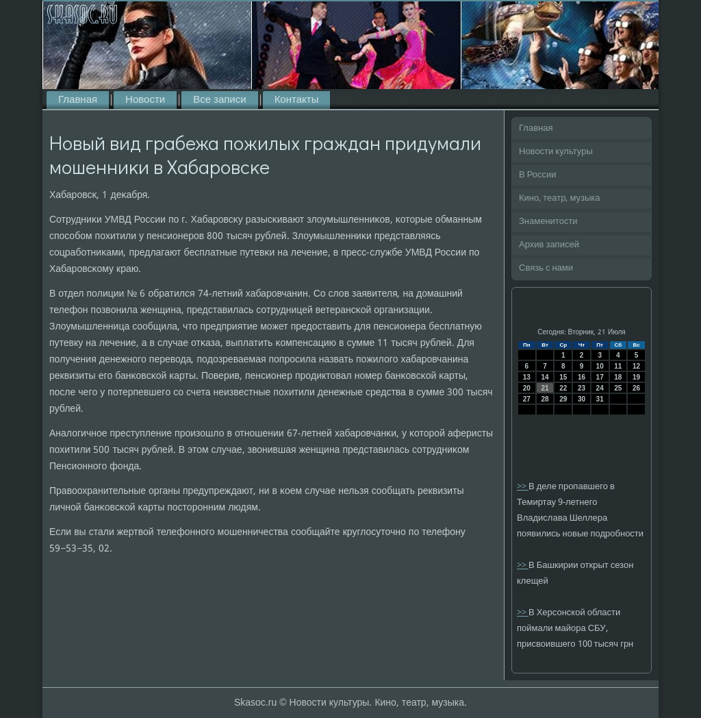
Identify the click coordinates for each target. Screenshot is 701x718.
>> (522, 487)
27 (527, 399)
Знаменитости (548, 222)
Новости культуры (556, 152)
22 (563, 388)
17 (600, 377)
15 (563, 377)
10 (600, 366)
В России (538, 175)
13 (527, 377)
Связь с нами (546, 268)
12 (636, 366)
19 (636, 377)
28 (544, 399)
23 (581, 388)
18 (618, 377)
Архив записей (549, 245)
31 (600, 399)
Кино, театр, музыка (559, 198)
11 (618, 366)
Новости (145, 100)
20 (527, 388)
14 (544, 377)
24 (600, 388)
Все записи (219, 100)
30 (581, 399)
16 (581, 377)
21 (544, 388)
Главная (77, 100)
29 (563, 399)
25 (618, 388)
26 (636, 388)
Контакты (297, 100)
